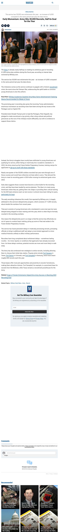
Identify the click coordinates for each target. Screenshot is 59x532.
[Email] (47, 25)
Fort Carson (10, 255)
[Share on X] (44, 25)
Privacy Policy (39, 318)
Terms (47, 473)
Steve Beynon (8, 29)
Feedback (56, 473)
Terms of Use (29, 318)
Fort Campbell (30, 255)
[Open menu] (2, 2)
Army (6, 70)
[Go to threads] (2, 25)
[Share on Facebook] (41, 25)
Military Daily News (29, 11)
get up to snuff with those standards (22, 168)
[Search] (52, 2)
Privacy (51, 473)
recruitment (53, 87)
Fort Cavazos (47, 253)
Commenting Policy (29, 447)
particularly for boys (8, 194)
